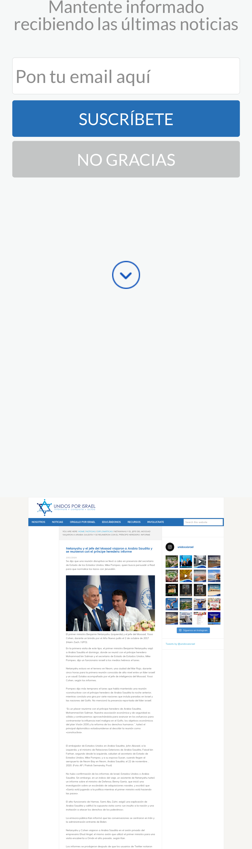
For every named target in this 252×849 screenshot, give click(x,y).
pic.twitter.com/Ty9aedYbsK (97, 517)
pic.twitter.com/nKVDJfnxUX (88, 709)
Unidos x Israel (65, 135)
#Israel (139, 693)
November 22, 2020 (126, 717)
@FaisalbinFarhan (96, 705)
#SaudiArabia (80, 693)
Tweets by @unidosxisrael (180, 271)
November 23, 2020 (114, 525)
